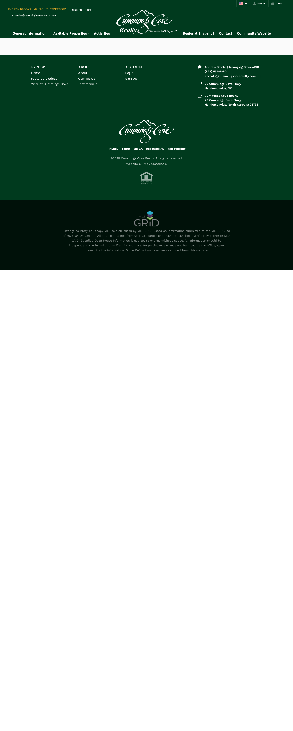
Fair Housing (177, 148)
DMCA (138, 148)
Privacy (113, 148)
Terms (126, 148)
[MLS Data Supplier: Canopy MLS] (146, 219)
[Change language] (243, 3)
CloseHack (158, 164)
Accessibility (155, 148)
